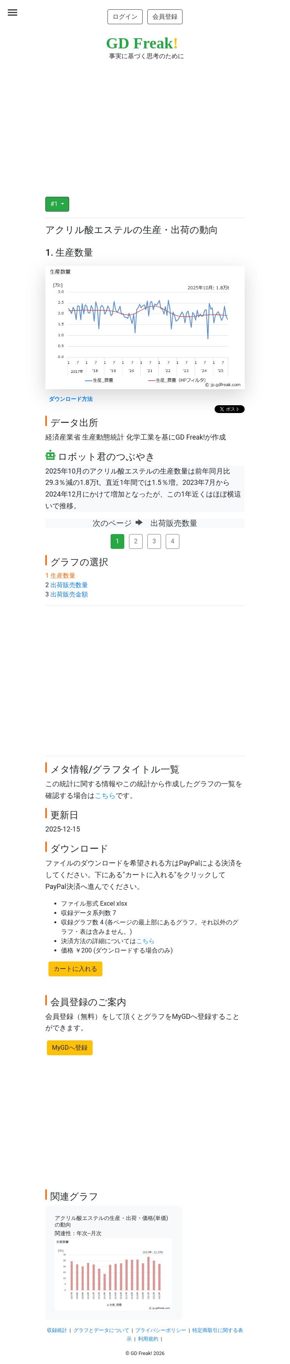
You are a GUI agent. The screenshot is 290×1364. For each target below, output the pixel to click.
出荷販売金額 (69, 594)
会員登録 (164, 16)
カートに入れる (75, 968)
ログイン (125, 16)
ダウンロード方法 (71, 399)
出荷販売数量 (69, 585)
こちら (105, 796)
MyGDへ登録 (70, 1047)
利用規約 (148, 1339)
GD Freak (142, 43)
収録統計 (57, 1330)
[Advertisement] (145, 123)
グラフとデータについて (101, 1330)
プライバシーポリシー (160, 1330)
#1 (54, 204)
